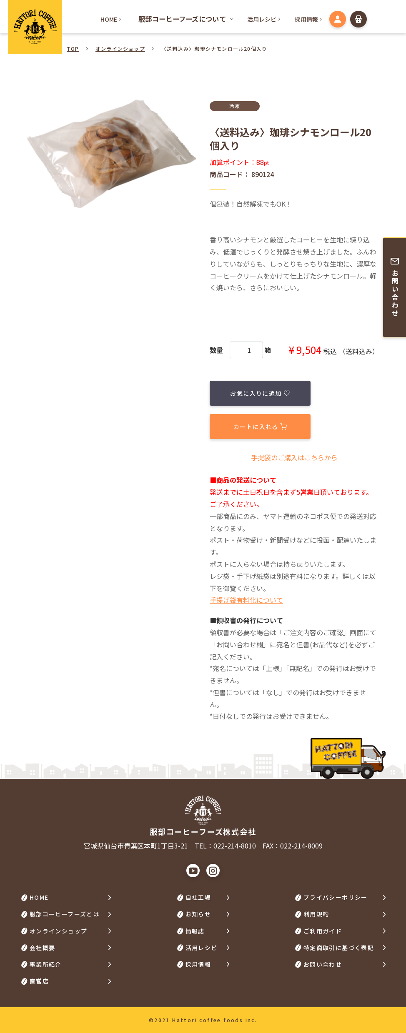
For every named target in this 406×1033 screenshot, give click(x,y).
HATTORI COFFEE (35, 27)
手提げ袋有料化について (246, 600)
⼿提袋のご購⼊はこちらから (294, 457)
